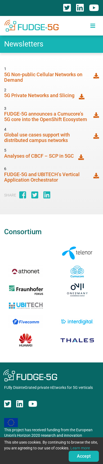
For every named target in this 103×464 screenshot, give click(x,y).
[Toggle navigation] (93, 25)
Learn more (80, 448)
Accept (84, 456)
